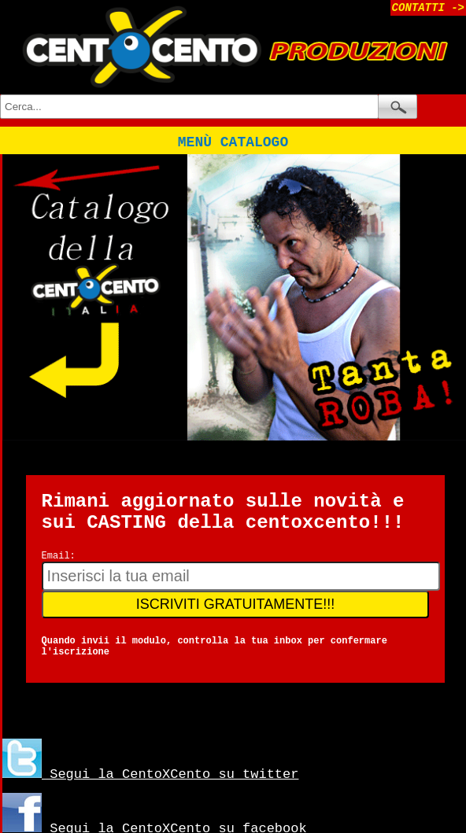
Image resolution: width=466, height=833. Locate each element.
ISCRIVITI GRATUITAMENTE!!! (235, 604)
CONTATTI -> (428, 8)
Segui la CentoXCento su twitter (150, 774)
